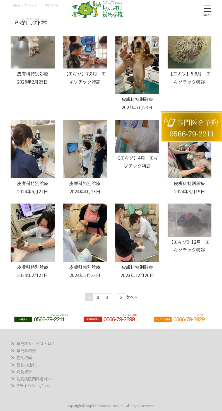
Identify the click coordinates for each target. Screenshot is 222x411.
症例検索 (24, 357)
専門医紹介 (26, 350)
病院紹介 (24, 372)
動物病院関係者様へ (34, 378)
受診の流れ (26, 365)
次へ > (131, 297)
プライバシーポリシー (35, 385)
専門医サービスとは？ (36, 343)
